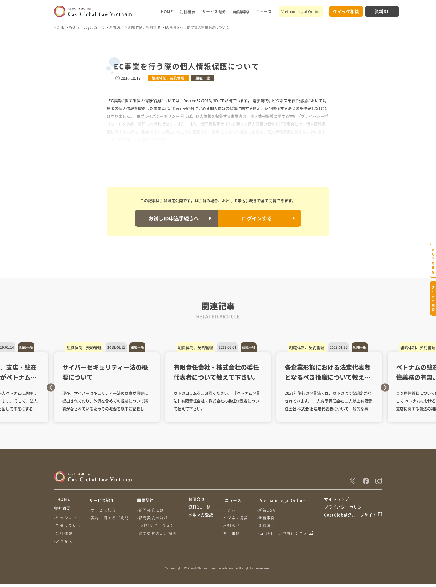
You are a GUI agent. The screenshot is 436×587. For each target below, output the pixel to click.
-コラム (229, 509)
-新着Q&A (268, 509)
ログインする (257, 218)
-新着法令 (268, 525)
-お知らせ (231, 525)
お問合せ (196, 500)
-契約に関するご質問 (110, 517)
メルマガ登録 (200, 521)
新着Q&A (116, 27)
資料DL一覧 (199, 511)
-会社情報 (63, 536)
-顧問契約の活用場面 (159, 533)
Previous (51, 387)
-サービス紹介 (103, 509)
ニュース (264, 11)
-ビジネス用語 (235, 517)
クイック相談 (346, 11)
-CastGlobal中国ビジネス (284, 533)
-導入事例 (231, 533)
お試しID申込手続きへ (173, 218)
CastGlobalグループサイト (350, 521)
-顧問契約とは (152, 509)
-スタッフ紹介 (67, 528)
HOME (167, 11)
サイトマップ (336, 500)
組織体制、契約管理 (144, 27)
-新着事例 (268, 517)
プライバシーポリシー (345, 511)
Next (385, 387)
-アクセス (63, 543)
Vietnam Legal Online (300, 11)
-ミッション (65, 520)
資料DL (382, 11)
